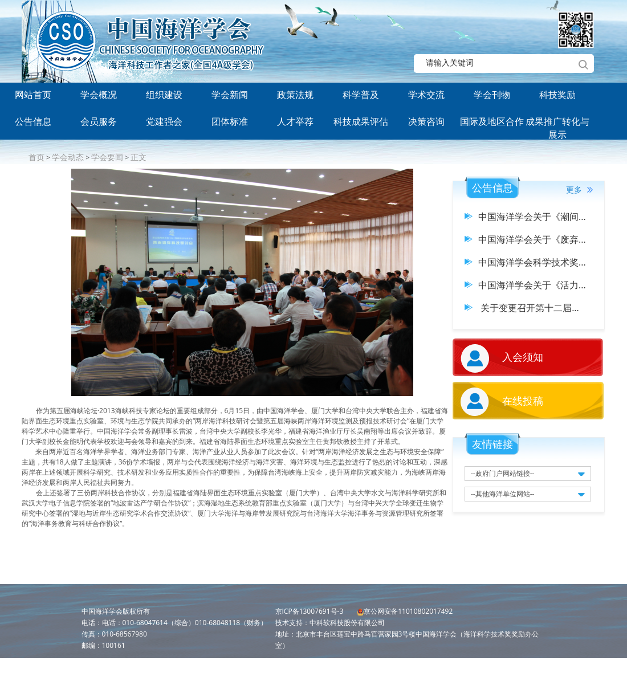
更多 (579, 189)
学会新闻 (229, 94)
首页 (36, 157)
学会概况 (98, 94)
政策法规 (295, 94)
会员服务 (98, 121)
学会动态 (68, 157)
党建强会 (164, 121)
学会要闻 (107, 157)
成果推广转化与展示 (557, 125)
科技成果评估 (360, 121)
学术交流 (426, 94)
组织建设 (164, 94)
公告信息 (33, 121)
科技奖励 (557, 94)
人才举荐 (295, 121)
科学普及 (361, 94)
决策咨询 (426, 121)
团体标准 (229, 121)
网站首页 (33, 94)
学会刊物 (492, 94)
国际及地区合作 (492, 121)
